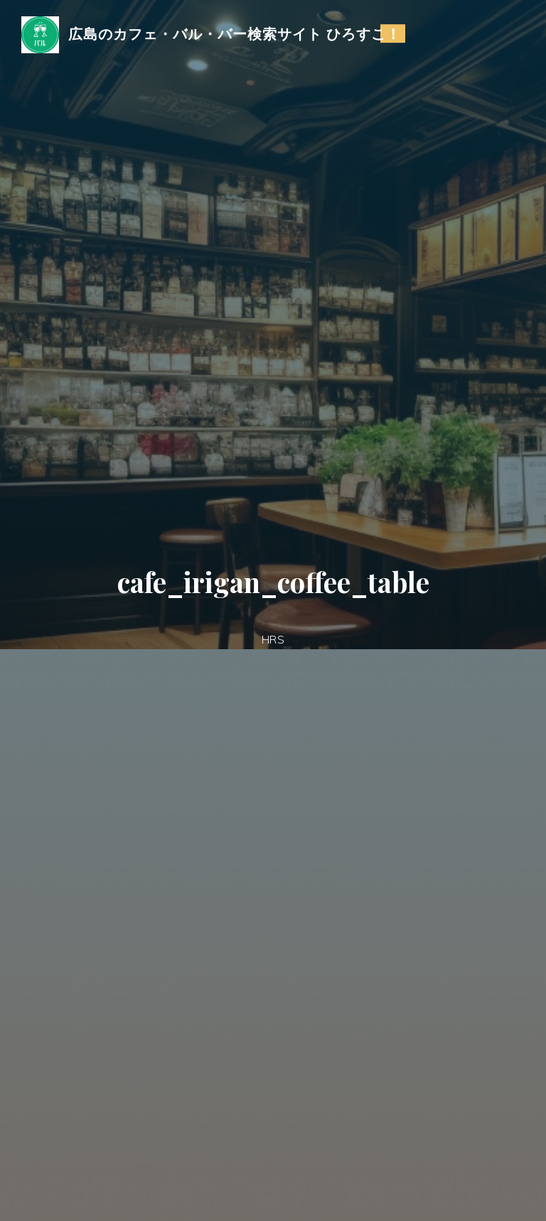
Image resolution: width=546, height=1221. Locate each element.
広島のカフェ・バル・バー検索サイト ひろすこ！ (234, 33)
